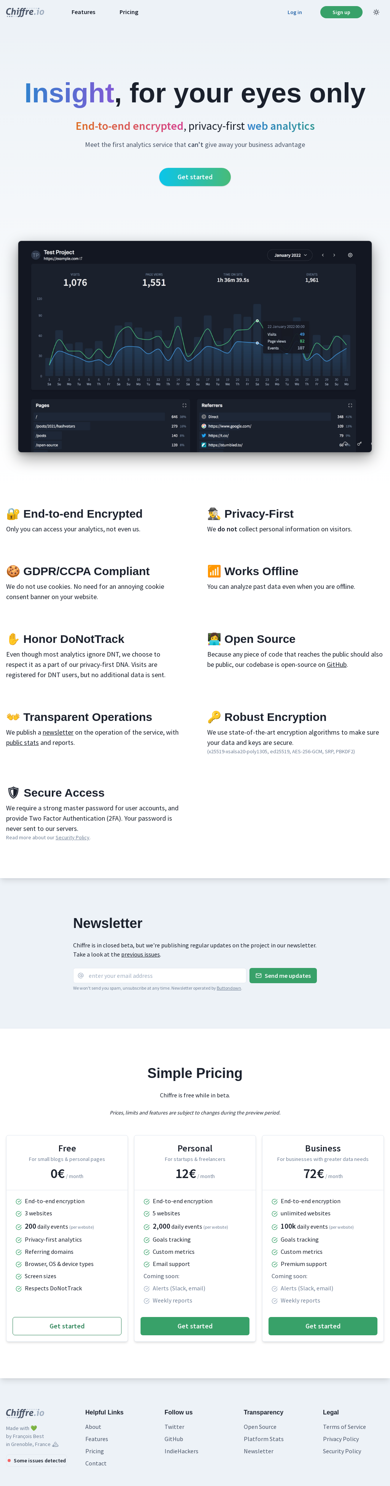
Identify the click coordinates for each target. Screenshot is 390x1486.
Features (83, 12)
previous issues (140, 954)
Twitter (174, 1426)
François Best (28, 1436)
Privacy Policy (341, 1439)
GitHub (337, 664)
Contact (96, 1463)
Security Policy (73, 837)
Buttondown (229, 988)
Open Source (260, 1426)
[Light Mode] (376, 12)
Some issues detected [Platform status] (37, 1460)
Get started (195, 176)
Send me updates (283, 975)
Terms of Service (344, 1426)
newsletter (58, 732)
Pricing (129, 12)
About (93, 1426)
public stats (22, 742)
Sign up (341, 12)
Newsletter (258, 1451)
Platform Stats (264, 1439)
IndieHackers (181, 1451)
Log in (295, 12)
